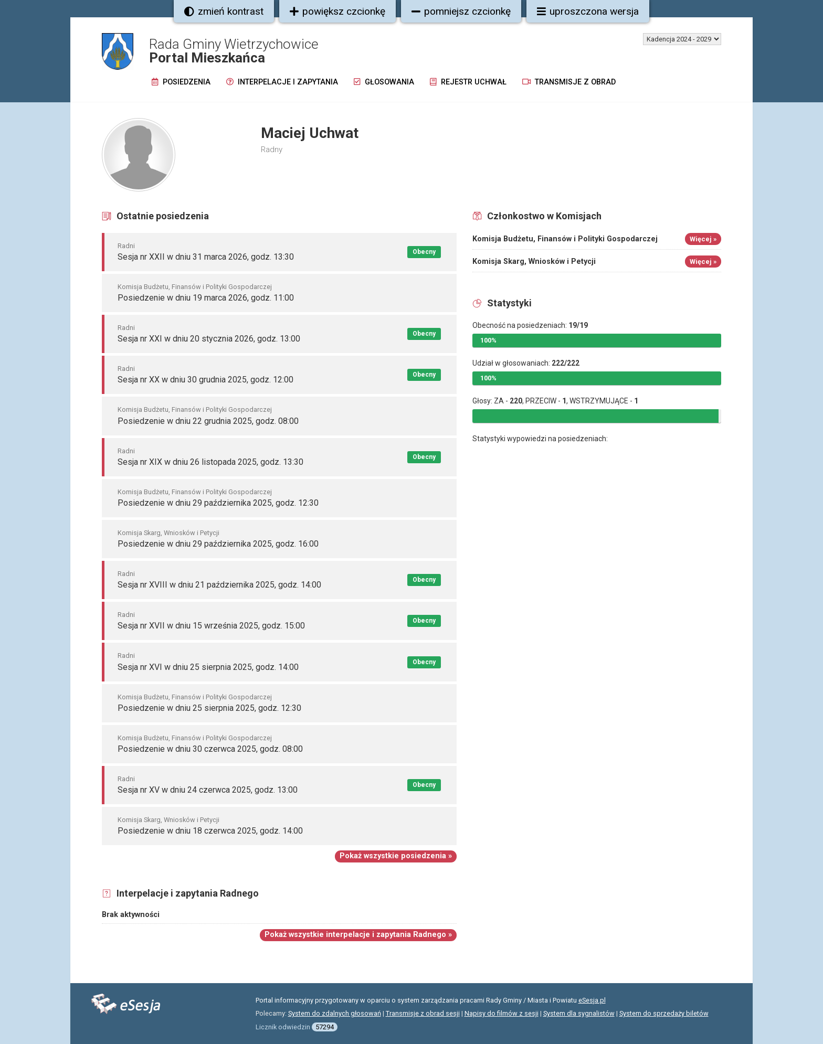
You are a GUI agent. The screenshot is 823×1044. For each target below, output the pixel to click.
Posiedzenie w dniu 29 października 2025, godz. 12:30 (218, 503)
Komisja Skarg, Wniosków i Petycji (168, 533)
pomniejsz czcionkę (461, 11)
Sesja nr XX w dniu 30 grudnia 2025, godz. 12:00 (205, 380)
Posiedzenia (181, 82)
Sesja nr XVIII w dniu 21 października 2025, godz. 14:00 (219, 585)
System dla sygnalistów (579, 1013)
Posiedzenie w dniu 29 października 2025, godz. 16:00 (218, 544)
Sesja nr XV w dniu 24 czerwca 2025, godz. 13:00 (208, 790)
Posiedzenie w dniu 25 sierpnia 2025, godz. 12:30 (209, 708)
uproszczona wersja (588, 11)
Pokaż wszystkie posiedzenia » (396, 855)
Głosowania (384, 82)
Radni (126, 246)
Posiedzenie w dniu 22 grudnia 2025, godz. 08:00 (208, 421)
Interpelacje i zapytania (282, 82)
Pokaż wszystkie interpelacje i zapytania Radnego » (358, 934)
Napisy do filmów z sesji (502, 1013)
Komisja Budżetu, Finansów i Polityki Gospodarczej (195, 287)
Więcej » (703, 239)
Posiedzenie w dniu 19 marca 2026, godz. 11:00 (206, 298)
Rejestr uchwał (468, 82)
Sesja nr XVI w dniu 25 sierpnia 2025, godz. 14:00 (208, 667)
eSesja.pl (592, 1000)
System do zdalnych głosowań (334, 1013)
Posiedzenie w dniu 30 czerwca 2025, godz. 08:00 (210, 749)
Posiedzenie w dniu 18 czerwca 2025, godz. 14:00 (210, 831)
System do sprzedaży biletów (664, 1013)
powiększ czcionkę (337, 11)
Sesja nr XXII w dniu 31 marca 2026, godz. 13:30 (206, 257)
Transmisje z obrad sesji (423, 1013)
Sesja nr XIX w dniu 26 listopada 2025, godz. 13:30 (210, 462)
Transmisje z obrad (569, 82)
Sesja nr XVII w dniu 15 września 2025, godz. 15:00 (211, 626)
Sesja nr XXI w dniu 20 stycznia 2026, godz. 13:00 (209, 339)
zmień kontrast (223, 11)
